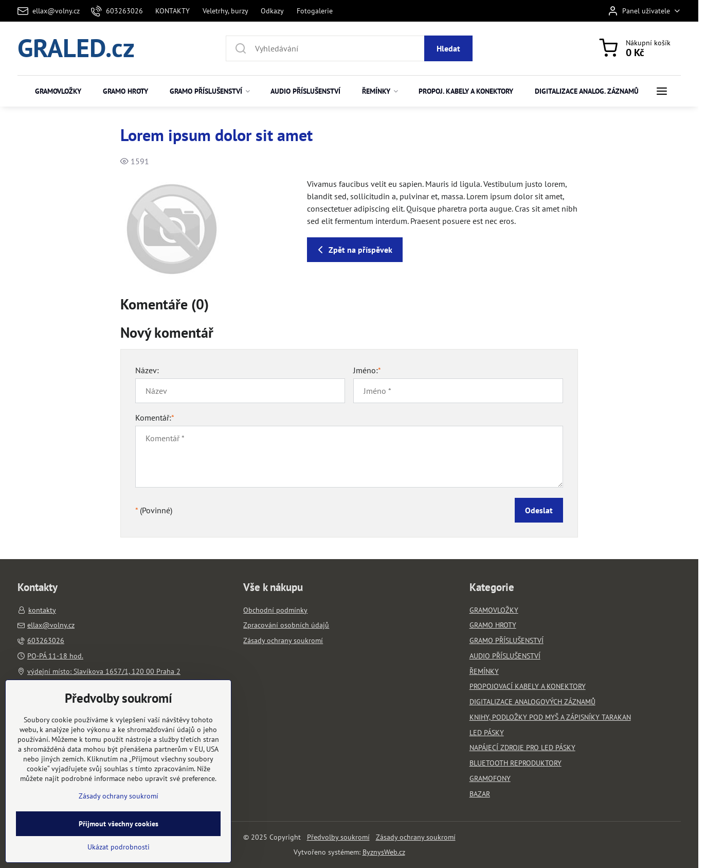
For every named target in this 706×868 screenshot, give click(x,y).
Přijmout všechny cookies (118, 855)
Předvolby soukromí (338, 837)
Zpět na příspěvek (353, 250)
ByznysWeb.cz (384, 852)
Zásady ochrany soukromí (416, 837)
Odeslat (539, 510)
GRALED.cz (76, 48)
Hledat (448, 48)
